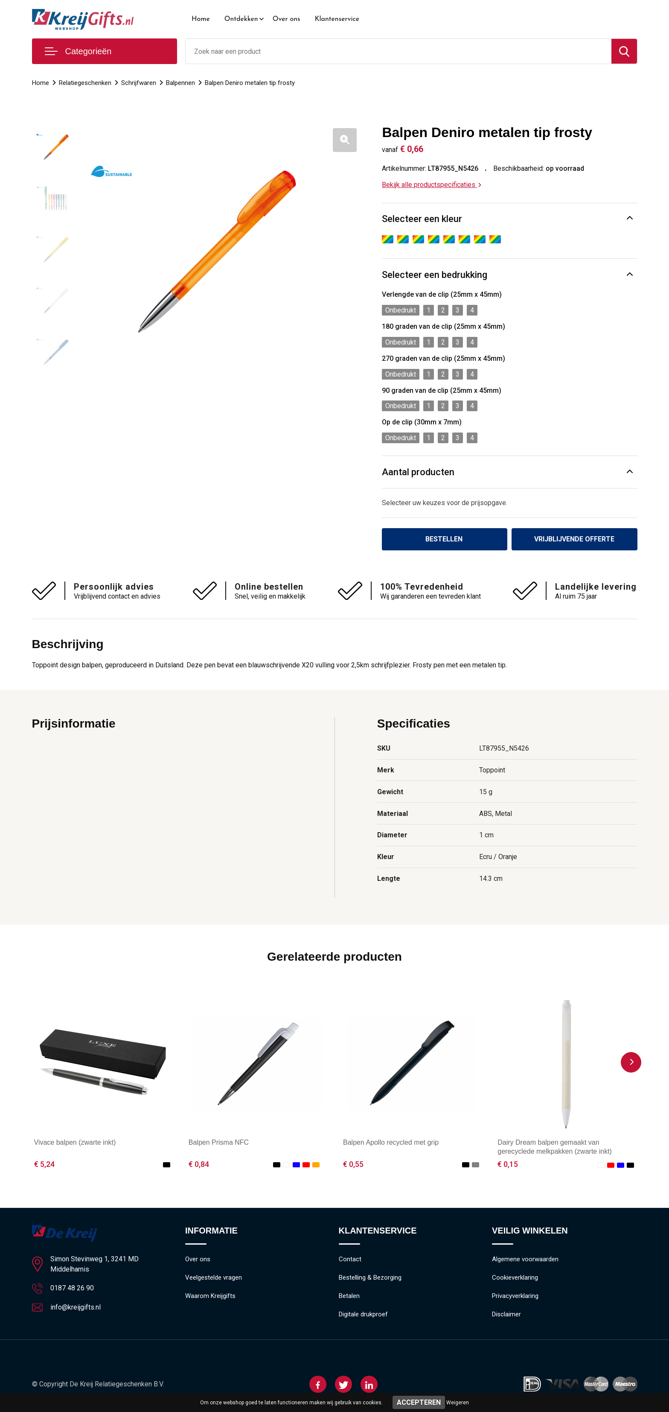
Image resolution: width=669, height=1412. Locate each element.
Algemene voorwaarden (525, 1259)
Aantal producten (418, 472)
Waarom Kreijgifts (210, 1296)
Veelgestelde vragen (213, 1277)
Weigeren (457, 1403)
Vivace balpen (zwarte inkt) (75, 1142)
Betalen (349, 1296)
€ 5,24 (44, 1164)
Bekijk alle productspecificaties (431, 185)
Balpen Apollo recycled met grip (391, 1142)
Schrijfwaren (138, 83)
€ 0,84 (199, 1164)
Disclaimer (506, 1314)
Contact (350, 1259)
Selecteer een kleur (422, 218)
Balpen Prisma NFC (219, 1142)
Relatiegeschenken (85, 83)
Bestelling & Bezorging (370, 1277)
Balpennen (180, 83)
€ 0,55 (353, 1164)
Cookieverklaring (515, 1277)
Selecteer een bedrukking (434, 274)
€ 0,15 (507, 1164)
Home (201, 19)
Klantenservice (337, 19)
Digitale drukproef (363, 1314)
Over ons (286, 19)
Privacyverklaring (515, 1296)
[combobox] (398, 51)
